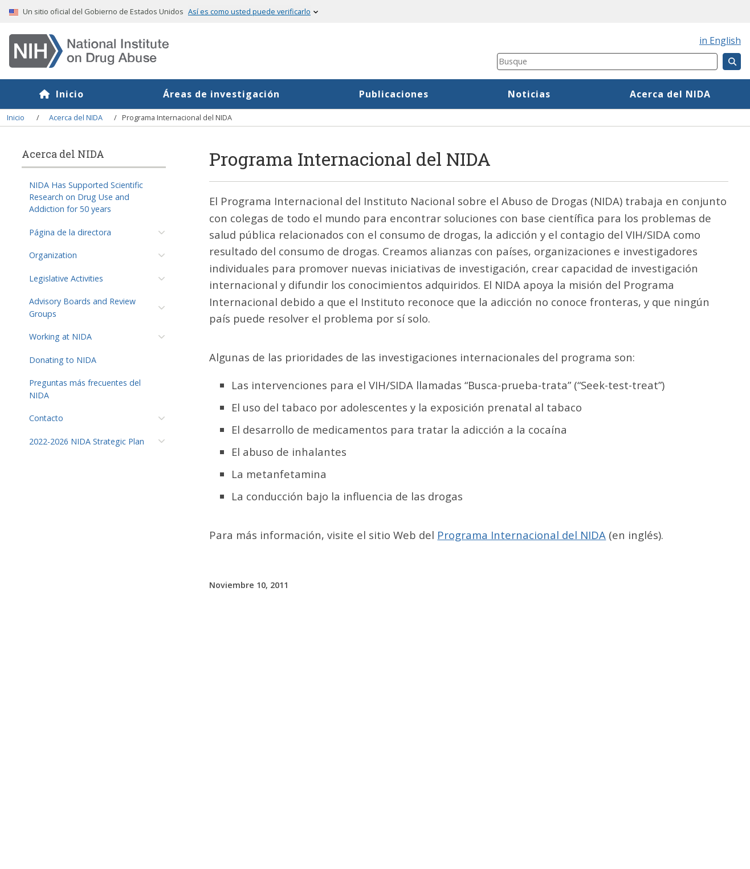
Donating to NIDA (62, 359)
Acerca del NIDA (670, 94)
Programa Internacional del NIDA (521, 535)
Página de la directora (70, 232)
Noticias (529, 94)
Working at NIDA (60, 336)
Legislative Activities (66, 278)
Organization (53, 255)
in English (720, 40)
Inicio (70, 94)
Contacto (46, 418)
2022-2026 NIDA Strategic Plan (86, 441)
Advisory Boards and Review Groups (82, 307)
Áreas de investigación (221, 94)
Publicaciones (394, 94)
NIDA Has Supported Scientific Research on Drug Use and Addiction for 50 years (86, 197)
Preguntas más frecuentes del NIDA (85, 388)
